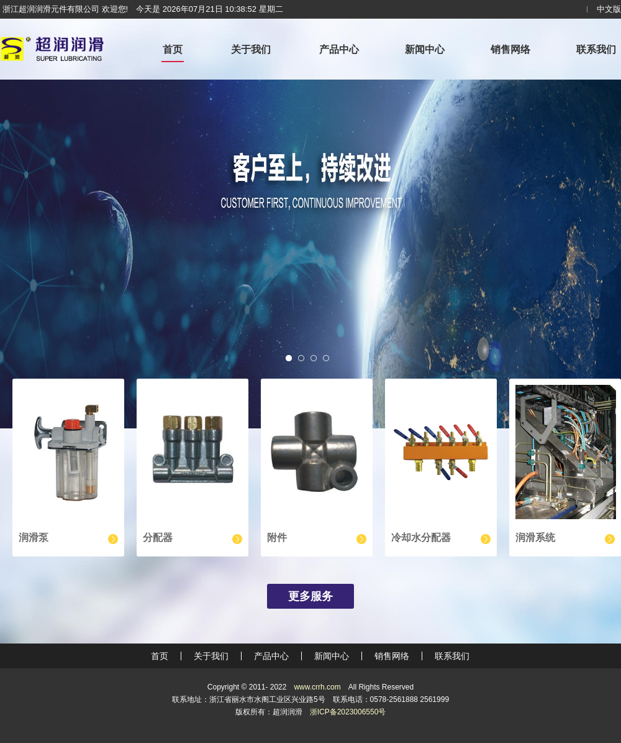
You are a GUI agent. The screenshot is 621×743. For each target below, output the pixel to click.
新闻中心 (425, 49)
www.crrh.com (317, 687)
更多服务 (310, 596)
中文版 (609, 9)
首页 (173, 49)
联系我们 (596, 49)
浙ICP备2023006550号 (348, 712)
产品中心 (339, 49)
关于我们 (251, 49)
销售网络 (510, 49)
